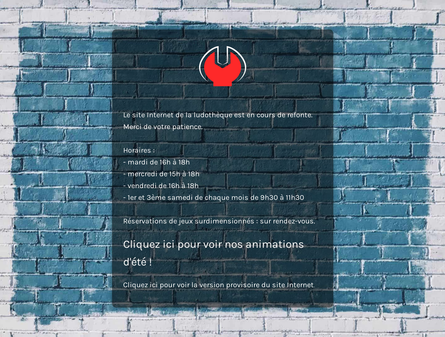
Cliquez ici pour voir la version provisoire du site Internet (218, 285)
